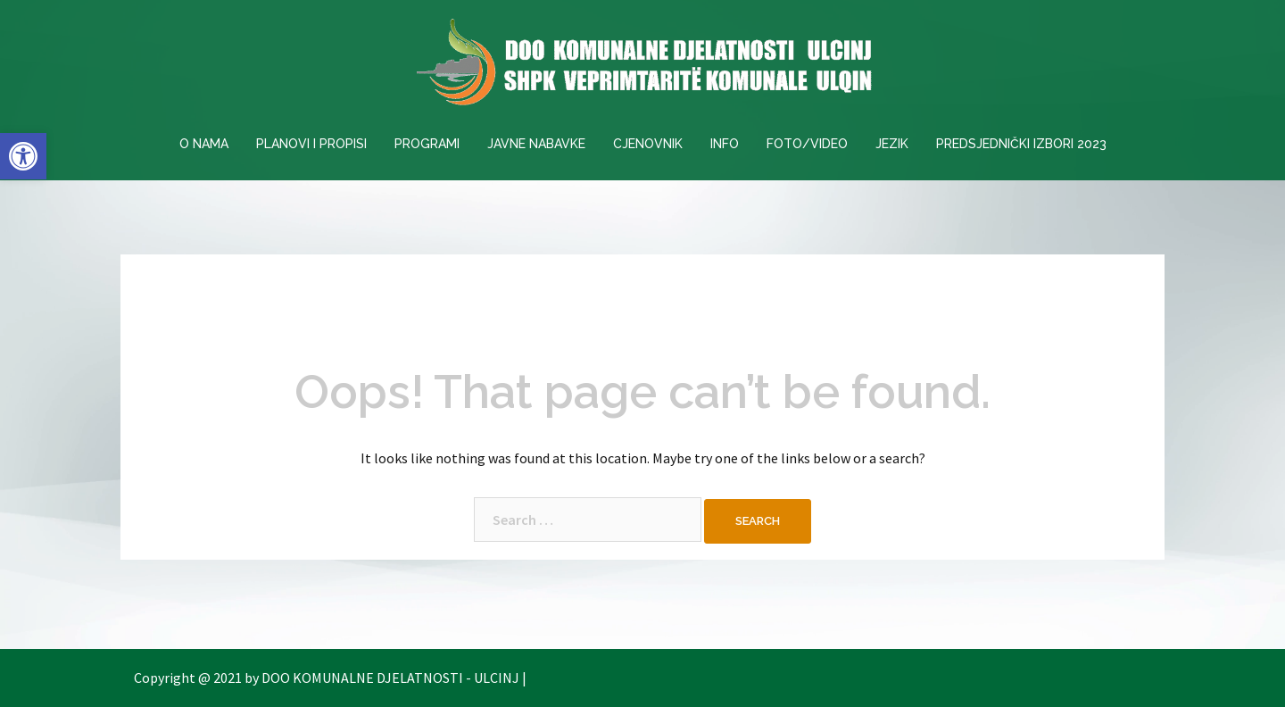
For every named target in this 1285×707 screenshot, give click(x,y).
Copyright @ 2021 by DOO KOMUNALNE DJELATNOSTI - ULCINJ (326, 677)
